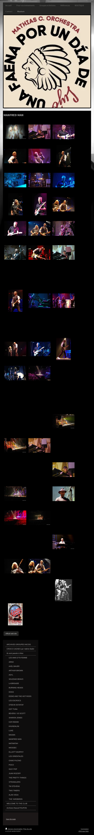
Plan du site (27, 829)
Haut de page (11, 819)
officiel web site (11, 633)
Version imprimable (14, 829)
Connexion (85, 829)
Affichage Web (83, 831)
